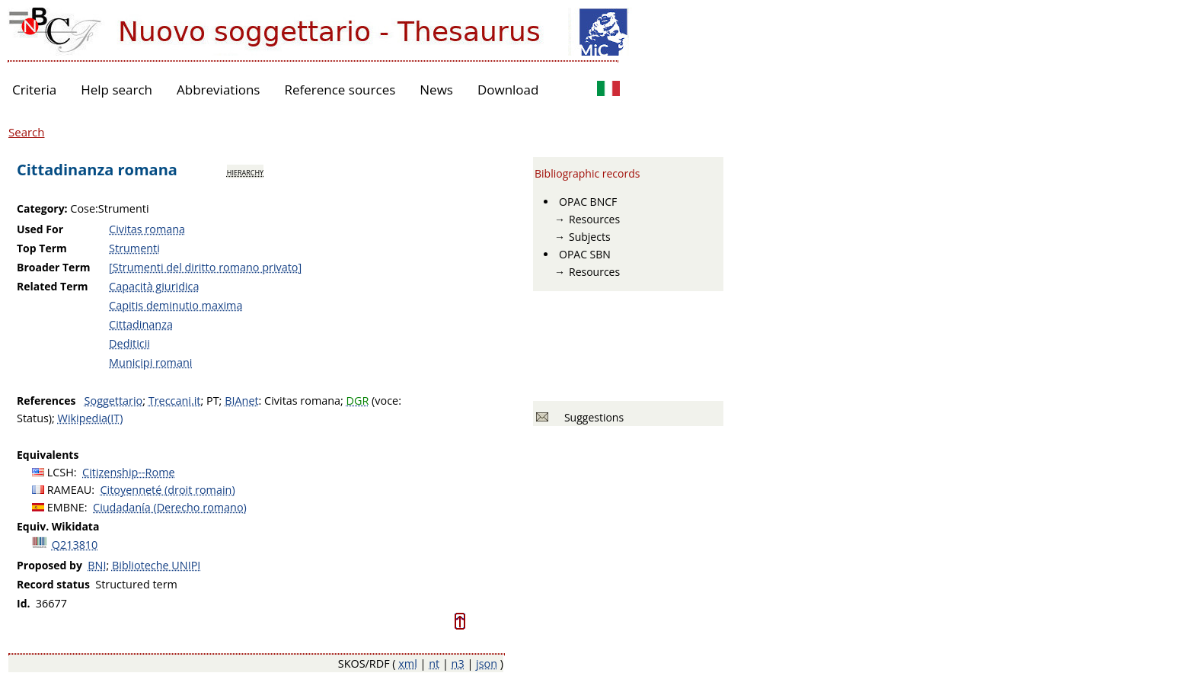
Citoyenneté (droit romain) (168, 489)
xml (407, 663)
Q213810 (75, 544)
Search (26, 131)
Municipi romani (150, 362)
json (486, 663)
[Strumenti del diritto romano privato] (205, 267)
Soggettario (114, 400)
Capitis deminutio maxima (175, 305)
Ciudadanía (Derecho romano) (170, 507)
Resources (594, 219)
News (436, 89)
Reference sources (339, 89)
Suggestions (591, 417)
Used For (40, 229)
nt (434, 663)
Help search (116, 89)
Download (508, 89)
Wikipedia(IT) (90, 418)
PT (212, 400)
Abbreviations (218, 89)
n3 (458, 663)
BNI (97, 565)
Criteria (34, 89)
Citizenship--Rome (128, 472)
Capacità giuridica (154, 286)
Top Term (42, 248)
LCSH (60, 472)
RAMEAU (69, 489)
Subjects (590, 236)
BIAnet (241, 400)
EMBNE (66, 507)
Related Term (52, 286)
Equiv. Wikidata (58, 526)
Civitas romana (147, 229)
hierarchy (245, 171)
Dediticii (129, 343)
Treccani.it (174, 400)
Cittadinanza (141, 324)
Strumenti (134, 248)
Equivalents (47, 454)
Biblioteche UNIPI (156, 565)
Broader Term (54, 267)
